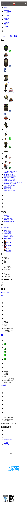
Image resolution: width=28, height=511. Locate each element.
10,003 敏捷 (7, 215)
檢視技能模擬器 (5, 227)
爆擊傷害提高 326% (9, 221)
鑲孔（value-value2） (9, 218)
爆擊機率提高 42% (8, 219)
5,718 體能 (6, 216)
